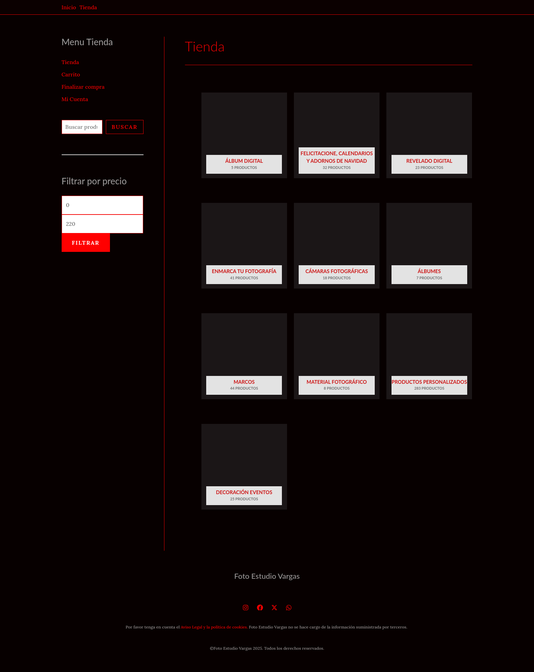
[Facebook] (260, 607)
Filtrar (86, 242)
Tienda (70, 62)
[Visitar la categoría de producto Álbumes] (429, 248)
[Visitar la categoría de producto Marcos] (244, 358)
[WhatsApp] (289, 607)
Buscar (125, 126)
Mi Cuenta (75, 99)
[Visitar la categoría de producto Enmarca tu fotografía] (244, 248)
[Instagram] (246, 607)
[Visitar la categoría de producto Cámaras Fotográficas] (337, 248)
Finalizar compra (83, 86)
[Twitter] (274, 607)
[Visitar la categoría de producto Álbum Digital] (244, 138)
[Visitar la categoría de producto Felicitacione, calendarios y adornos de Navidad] (337, 138)
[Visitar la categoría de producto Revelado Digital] (429, 138)
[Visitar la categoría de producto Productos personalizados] (429, 358)
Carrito (71, 74)
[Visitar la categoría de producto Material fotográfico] (337, 358)
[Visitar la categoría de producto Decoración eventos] (244, 469)
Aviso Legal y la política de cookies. (214, 627)
